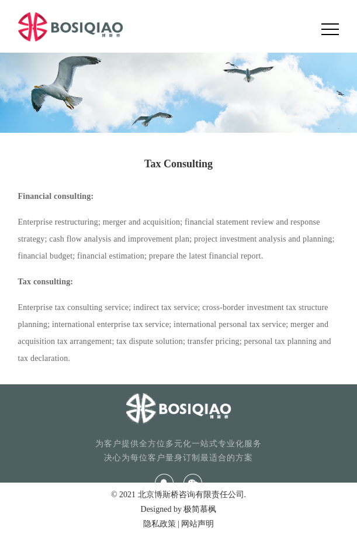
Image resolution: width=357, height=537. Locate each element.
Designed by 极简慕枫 (179, 509)
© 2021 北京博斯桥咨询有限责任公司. (178, 494)
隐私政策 (159, 523)
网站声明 (197, 523)
